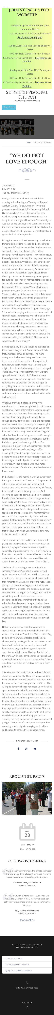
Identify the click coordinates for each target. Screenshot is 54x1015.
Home (28, 142)
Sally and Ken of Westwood (27, 911)
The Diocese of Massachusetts (16, 965)
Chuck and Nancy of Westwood (27, 883)
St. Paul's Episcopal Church (27, 95)
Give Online (9, 107)
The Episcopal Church (13, 959)
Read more (26, 920)
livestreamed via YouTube (30, 37)
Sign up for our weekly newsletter (18, 970)
